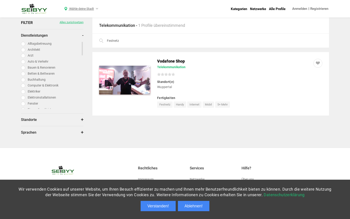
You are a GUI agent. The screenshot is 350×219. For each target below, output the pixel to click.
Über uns (248, 179)
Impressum (146, 179)
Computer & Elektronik (43, 85)
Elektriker (34, 91)
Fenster (33, 103)
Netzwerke (258, 9)
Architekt (34, 49)
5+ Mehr (222, 104)
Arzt (30, 55)
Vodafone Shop (171, 61)
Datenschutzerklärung (284, 194)
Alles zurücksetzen (71, 22)
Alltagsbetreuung (40, 43)
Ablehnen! (194, 206)
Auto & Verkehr (38, 61)
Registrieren (319, 9)
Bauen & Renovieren (41, 67)
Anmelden (299, 9)
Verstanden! (158, 206)
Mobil (208, 104)
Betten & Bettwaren (41, 73)
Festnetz (164, 104)
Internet (194, 104)
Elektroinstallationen (42, 97)
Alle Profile (277, 9)
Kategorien (239, 9)
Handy (180, 104)
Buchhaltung (37, 79)
